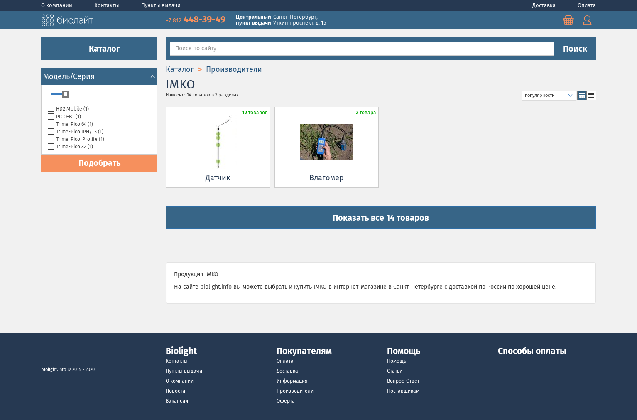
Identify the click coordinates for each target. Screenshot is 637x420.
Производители (295, 391)
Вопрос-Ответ (403, 381)
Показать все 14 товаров (381, 218)
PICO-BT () (64, 116)
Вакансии (177, 401)
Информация (292, 381)
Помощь (396, 361)
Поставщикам (403, 391)
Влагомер (326, 177)
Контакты (107, 5)
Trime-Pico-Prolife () (76, 139)
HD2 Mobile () (68, 109)
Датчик (218, 177)
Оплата (587, 5)
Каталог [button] (99, 49)
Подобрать (99, 163)
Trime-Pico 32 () (70, 146)
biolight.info (53, 369)
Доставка (544, 5)
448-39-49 (197, 19)
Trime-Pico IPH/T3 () (75, 131)
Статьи (394, 371)
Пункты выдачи (161, 5)
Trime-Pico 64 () (70, 124)
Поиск (575, 49)
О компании (57, 5)
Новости (175, 391)
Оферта (286, 401)
